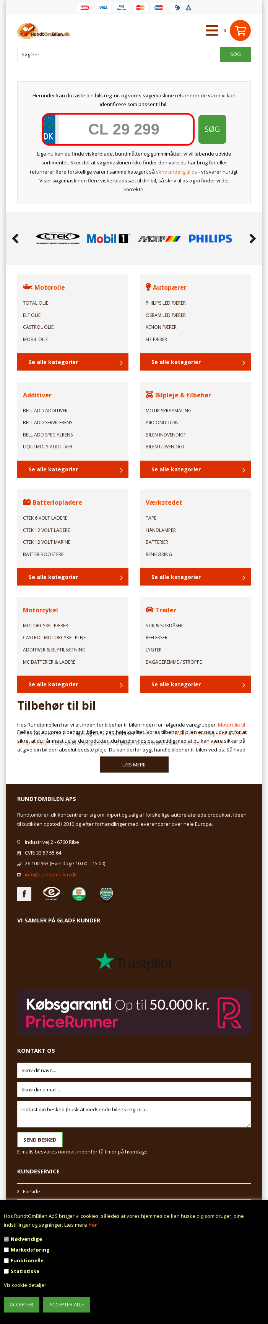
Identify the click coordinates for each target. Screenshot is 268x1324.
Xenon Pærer (161, 327)
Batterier (157, 542)
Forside (31, 1191)
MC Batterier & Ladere (49, 662)
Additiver (37, 395)
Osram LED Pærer (166, 315)
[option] (57, 238)
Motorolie (44, 287)
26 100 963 (37, 863)
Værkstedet (164, 502)
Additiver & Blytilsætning (54, 649)
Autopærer (166, 287)
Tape (151, 518)
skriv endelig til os (176, 171)
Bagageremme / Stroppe (174, 662)
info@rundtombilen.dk (51, 874)
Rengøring (159, 554)
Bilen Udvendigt (165, 446)
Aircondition (162, 422)
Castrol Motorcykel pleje (54, 637)
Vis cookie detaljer (25, 1284)
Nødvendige (26, 1238)
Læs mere (134, 764)
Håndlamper (161, 530)
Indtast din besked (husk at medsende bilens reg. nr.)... (134, 1114)
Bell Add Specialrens (48, 434)
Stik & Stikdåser (164, 625)
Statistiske (25, 1271)
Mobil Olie (35, 339)
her (92, 1224)
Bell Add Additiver (45, 410)
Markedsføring (30, 1249)
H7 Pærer (156, 339)
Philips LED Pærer (166, 303)
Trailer (161, 610)
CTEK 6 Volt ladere (45, 518)
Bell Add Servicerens (47, 422)
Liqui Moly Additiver (47, 446)
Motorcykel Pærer (45, 625)
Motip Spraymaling (169, 410)
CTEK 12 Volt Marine (46, 542)
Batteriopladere (52, 502)
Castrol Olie (38, 327)
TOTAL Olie (35, 303)
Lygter (154, 649)
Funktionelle (27, 1260)
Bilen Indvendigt (166, 434)
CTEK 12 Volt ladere (46, 530)
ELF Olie (32, 315)
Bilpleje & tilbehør (178, 395)
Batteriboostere (43, 554)
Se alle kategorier (53, 362)
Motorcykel (40, 610)
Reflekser (156, 637)
